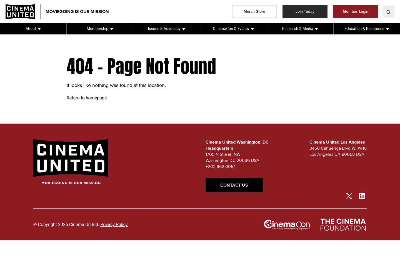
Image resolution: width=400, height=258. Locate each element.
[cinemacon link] (287, 225)
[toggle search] (388, 11)
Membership (97, 28)
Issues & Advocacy (164, 28)
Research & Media (297, 28)
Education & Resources (364, 28)
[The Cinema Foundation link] (343, 225)
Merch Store (254, 11)
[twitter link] (349, 195)
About (31, 28)
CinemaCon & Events (231, 28)
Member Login (355, 11)
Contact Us (234, 185)
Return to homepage (87, 98)
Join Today (305, 11)
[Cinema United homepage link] (23, 11)
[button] (33, 28)
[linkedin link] (362, 195)
